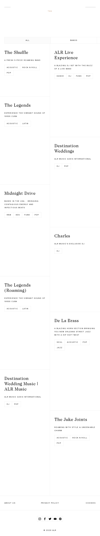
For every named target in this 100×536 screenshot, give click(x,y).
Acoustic (12, 67)
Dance (60, 76)
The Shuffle (16, 52)
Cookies (91, 503)
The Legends (17, 105)
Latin (25, 123)
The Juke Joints (70, 419)
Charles (62, 235)
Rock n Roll (29, 67)
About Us (9, 503)
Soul (59, 342)
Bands (73, 40)
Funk (27, 215)
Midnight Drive (20, 193)
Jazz (59, 348)
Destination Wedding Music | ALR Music (21, 383)
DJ (8, 404)
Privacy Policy (50, 503)
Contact (90, 6)
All (27, 40)
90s (18, 215)
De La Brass (66, 320)
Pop (9, 73)
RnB (9, 215)
